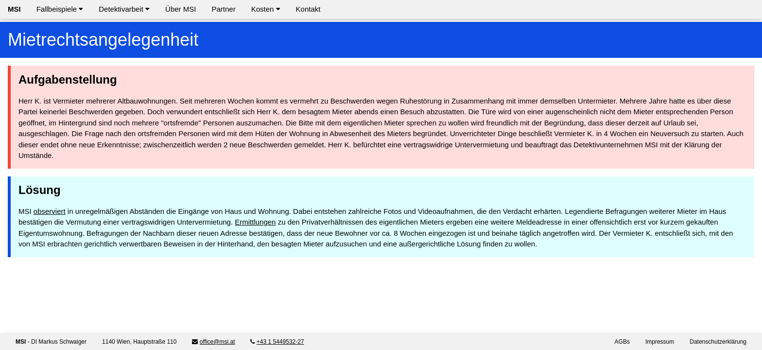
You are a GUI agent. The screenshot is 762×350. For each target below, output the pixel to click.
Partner (223, 9)
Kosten (265, 9)
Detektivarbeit (124, 9)
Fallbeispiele (60, 9)
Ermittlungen (255, 222)
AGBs (622, 341)
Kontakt (308, 9)
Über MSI (180, 9)
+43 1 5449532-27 (280, 341)
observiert (50, 211)
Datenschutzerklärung (718, 341)
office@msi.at (217, 341)
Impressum (659, 341)
